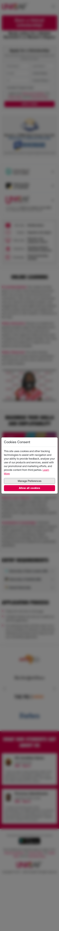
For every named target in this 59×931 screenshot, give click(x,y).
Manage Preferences (29, 480)
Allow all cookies (29, 488)
